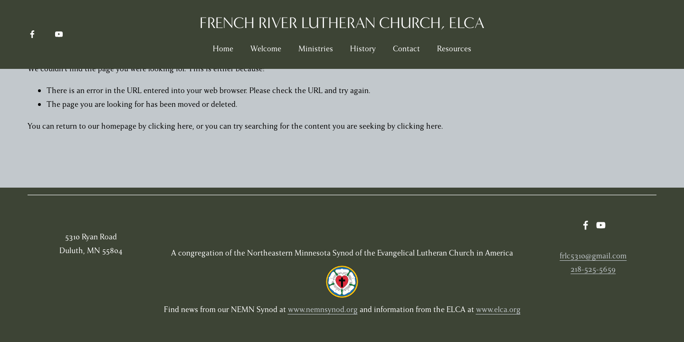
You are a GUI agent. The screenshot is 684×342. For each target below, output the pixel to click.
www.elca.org (498, 309)
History (363, 48)
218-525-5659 (593, 269)
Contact (406, 48)
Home (223, 48)
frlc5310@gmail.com (593, 255)
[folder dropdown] (454, 49)
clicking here (170, 126)
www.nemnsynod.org (323, 309)
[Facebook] (32, 34)
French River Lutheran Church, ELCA (342, 23)
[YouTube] (59, 34)
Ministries (315, 48)
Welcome (265, 48)
